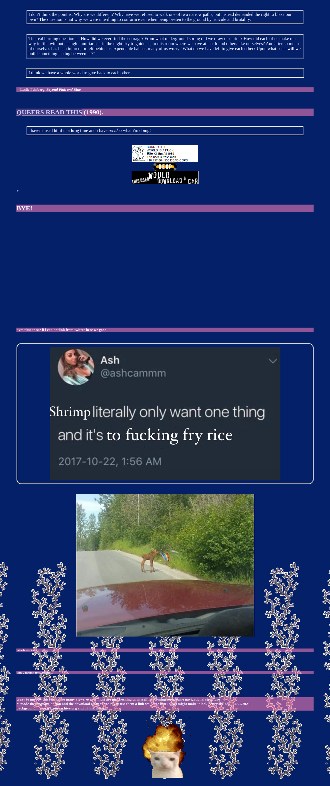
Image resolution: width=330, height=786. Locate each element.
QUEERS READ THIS (49, 112)
